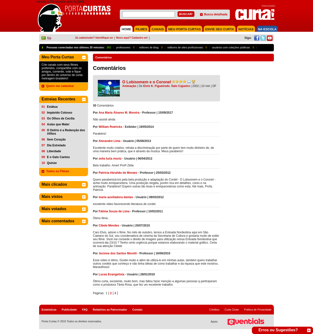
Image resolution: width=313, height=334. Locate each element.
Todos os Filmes (57, 171)
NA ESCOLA (267, 29)
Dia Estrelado (56, 145)
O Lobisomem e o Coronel (146, 82)
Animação (129, 86)
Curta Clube (231, 309)
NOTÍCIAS (246, 29)
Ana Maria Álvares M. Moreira (119, 112)
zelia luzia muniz (110, 158)
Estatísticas (49, 309)
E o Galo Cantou (58, 157)
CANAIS (158, 29)
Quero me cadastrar (60, 86)
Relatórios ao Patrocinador (110, 309)
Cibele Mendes (109, 225)
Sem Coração (56, 139)
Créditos (214, 309)
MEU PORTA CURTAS (184, 29)
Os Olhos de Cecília (61, 118)
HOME (126, 29)
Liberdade (54, 151)
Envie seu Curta (219, 29)
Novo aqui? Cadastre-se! (132, 37)
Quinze (52, 163)
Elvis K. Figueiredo (156, 86)
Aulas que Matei (58, 124)
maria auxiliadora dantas (116, 197)
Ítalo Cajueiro (180, 86)
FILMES (141, 29)
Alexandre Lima (109, 141)
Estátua (52, 106)
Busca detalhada (215, 14)
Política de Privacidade (257, 309)
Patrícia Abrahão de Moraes (118, 172)
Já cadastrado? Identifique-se (94, 37)
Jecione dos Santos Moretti (118, 253)
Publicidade (69, 309)
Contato (137, 309)
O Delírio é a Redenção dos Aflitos (66, 132)
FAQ (85, 309)
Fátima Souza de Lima (114, 211)
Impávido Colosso (59, 112)
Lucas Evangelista (111, 274)
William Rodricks (110, 127)
